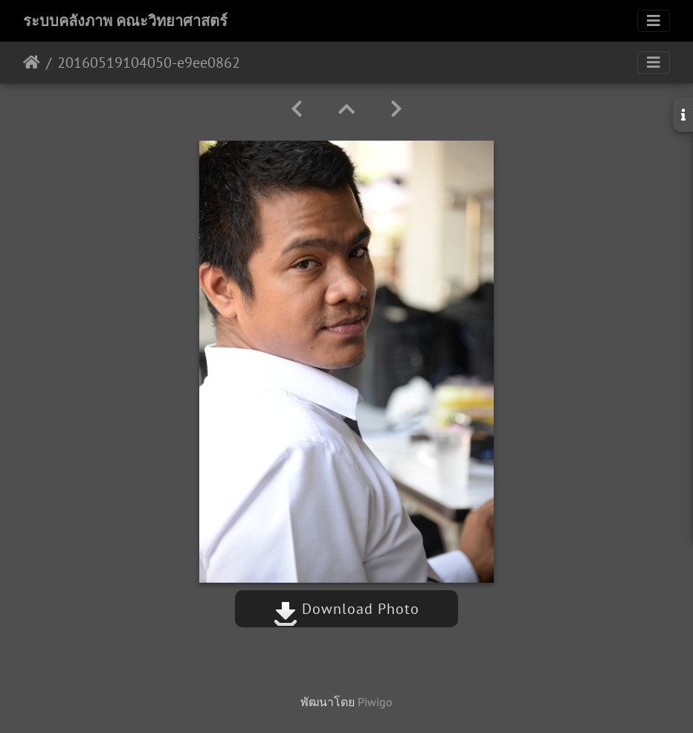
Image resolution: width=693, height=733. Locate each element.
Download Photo (346, 608)
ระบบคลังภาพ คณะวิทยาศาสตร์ (125, 21)
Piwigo (375, 701)
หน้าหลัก (31, 62)
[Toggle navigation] (653, 21)
